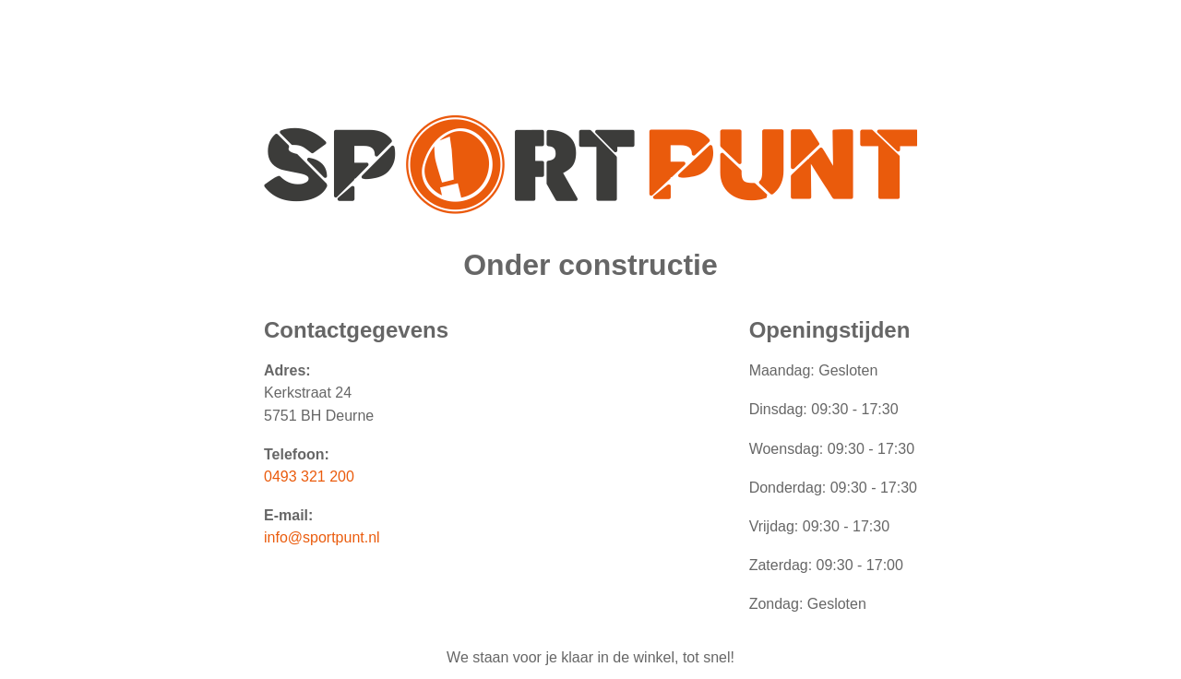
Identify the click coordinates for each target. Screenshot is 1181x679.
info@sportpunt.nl (322, 537)
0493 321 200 (309, 476)
